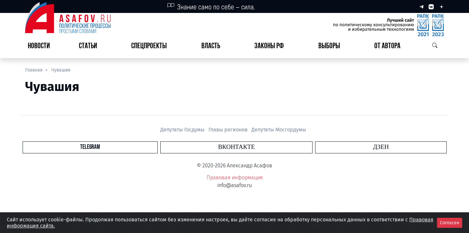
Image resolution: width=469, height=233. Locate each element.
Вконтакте (236, 147)
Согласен (449, 223)
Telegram (197, 147)
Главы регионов (228, 130)
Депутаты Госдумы (183, 130)
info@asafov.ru (234, 185)
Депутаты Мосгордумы (278, 130)
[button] (90, 46)
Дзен (274, 147)
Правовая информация (235, 177)
